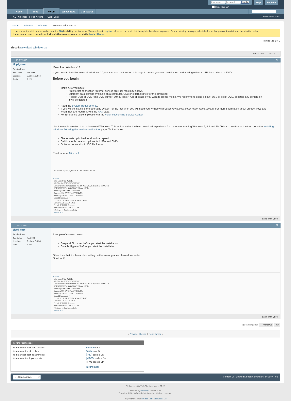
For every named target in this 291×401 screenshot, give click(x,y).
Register (271, 2)
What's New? (69, 11)
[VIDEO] (90, 358)
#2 (277, 225)
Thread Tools (258, 53)
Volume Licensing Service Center (124, 114)
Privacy (269, 376)
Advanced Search (271, 16)
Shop (35, 11)
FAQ (14, 17)
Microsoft (74, 153)
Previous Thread (137, 333)
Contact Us (87, 11)
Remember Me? (220, 7)
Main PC (56, 178)
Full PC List (58, 212)
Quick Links (53, 17)
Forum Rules (92, 366)
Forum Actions (36, 17)
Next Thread (155, 333)
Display (272, 53)
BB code (90, 347)
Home (19, 11)
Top (277, 324)
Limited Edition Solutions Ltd (153, 398)
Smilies (90, 351)
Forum (51, 11)
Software (28, 25)
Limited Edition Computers (250, 376)
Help (258, 2)
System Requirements (84, 105)
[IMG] (89, 354)
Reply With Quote (268, 219)
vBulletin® (145, 390)
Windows (42, 25)
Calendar (22, 17)
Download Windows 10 (33, 47)
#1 (277, 59)
